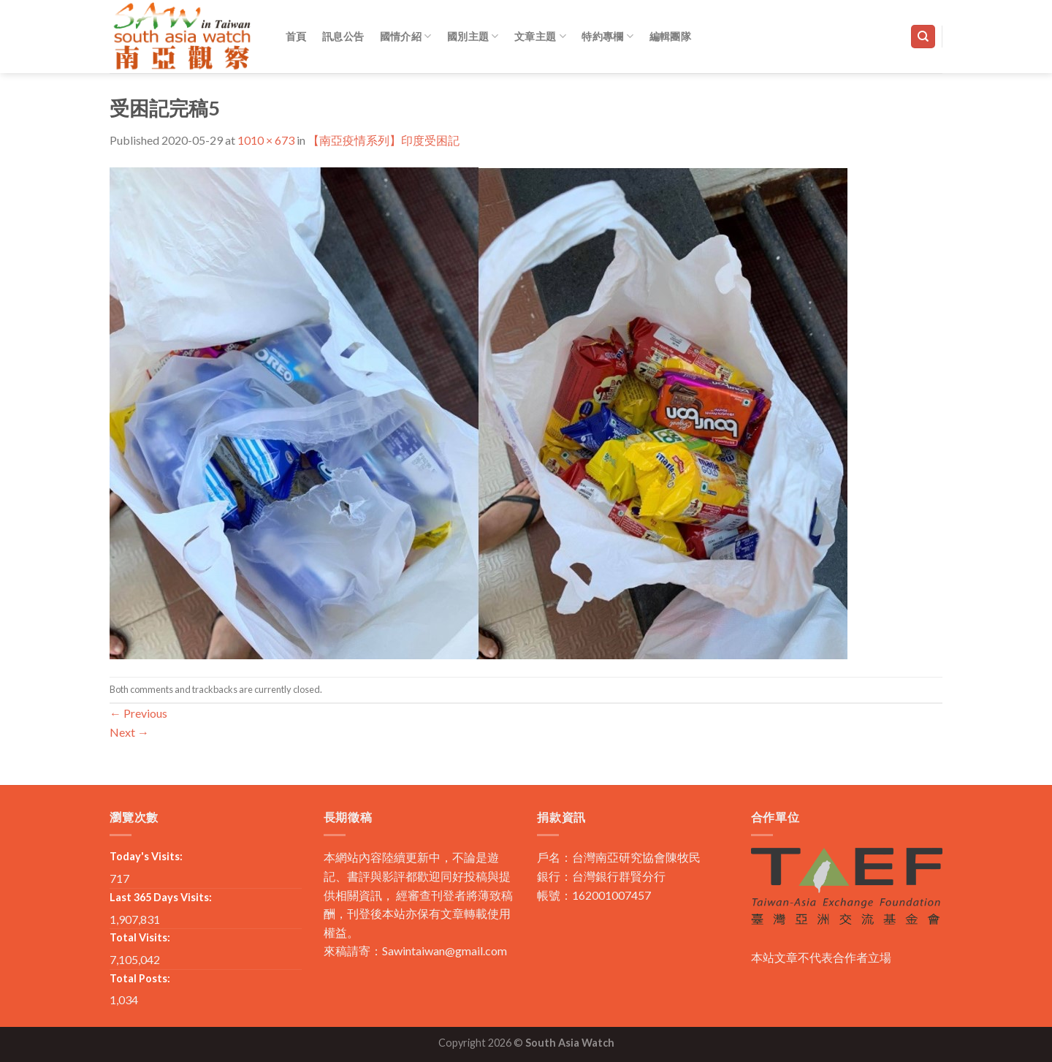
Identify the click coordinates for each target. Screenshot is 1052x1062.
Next (129, 732)
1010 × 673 (265, 140)
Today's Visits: (146, 856)
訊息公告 (343, 36)
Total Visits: (140, 937)
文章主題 (540, 36)
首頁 (296, 36)
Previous (138, 713)
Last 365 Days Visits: (161, 897)
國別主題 (473, 36)
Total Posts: (140, 978)
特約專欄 (607, 36)
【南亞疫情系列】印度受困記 (384, 140)
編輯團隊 (670, 36)
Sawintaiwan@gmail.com (444, 950)
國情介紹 (406, 36)
